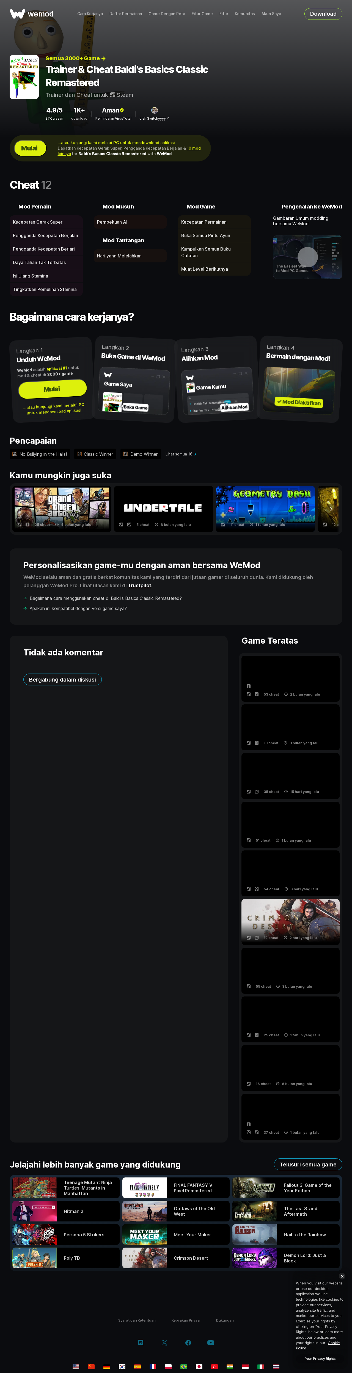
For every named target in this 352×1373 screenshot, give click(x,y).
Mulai (29, 148)
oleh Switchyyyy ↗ (154, 118)
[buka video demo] (308, 257)
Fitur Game (202, 13)
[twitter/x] (164, 1343)
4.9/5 (54, 110)
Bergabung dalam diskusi (62, 679)
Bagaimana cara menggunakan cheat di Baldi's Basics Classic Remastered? (106, 598)
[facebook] (188, 1343)
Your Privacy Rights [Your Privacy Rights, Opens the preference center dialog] (320, 1358)
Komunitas (245, 13)
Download (323, 13)
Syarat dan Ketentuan (137, 1320)
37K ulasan (54, 118)
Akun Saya (271, 13)
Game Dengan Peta (166, 13)
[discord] (140, 1343)
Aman (113, 110)
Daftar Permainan (125, 13)
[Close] (342, 1276)
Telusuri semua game (308, 1164)
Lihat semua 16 (179, 454)
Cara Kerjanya (90, 13)
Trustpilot (139, 585)
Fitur (223, 13)
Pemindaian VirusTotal (113, 118)
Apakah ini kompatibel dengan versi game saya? (78, 608)
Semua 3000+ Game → (75, 58)
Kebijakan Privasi (186, 1320)
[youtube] (210, 1343)
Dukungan (225, 1320)
